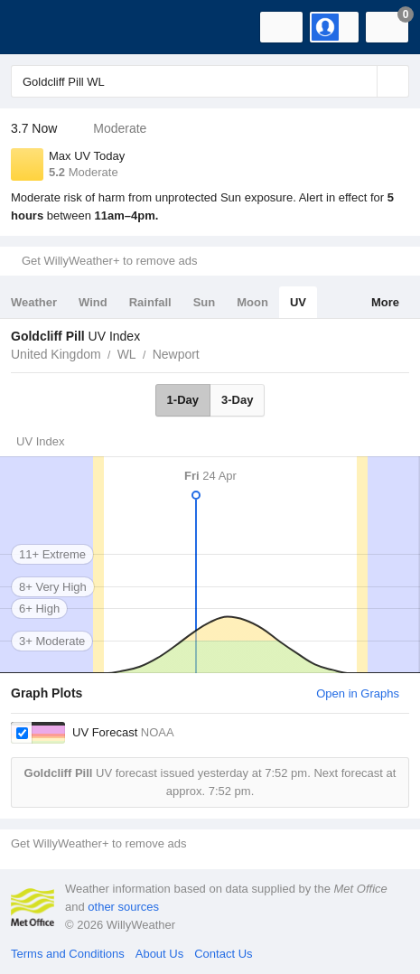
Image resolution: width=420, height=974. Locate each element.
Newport (176, 354)
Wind (93, 302)
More (385, 302)
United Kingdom (56, 354)
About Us (159, 953)
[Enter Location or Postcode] (210, 81)
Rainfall (150, 302)
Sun (204, 302)
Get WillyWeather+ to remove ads (109, 260)
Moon (252, 302)
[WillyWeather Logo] (40, 27)
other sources (123, 906)
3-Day (237, 400)
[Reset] (361, 81)
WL (126, 354)
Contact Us (223, 953)
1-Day (183, 400)
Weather (34, 302)
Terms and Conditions (68, 953)
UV (298, 302)
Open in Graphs (357, 693)
